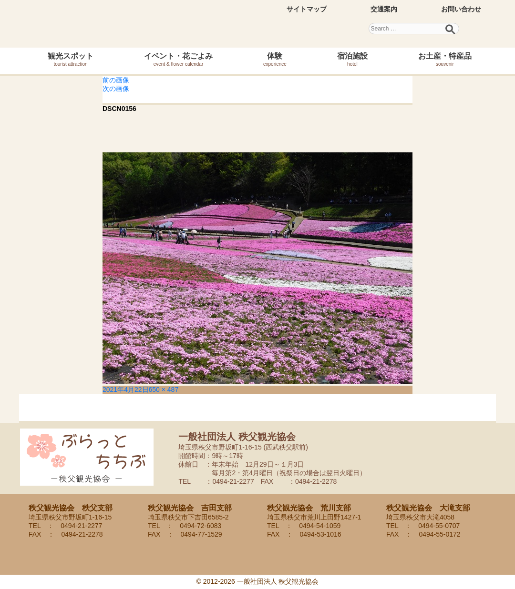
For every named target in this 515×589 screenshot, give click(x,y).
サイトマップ (307, 9)
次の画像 (116, 88)
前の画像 (116, 80)
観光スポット (70, 59)
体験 (275, 59)
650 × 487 (164, 389)
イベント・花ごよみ (178, 59)
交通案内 (384, 9)
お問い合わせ (461, 9)
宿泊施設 (352, 59)
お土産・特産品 (445, 59)
